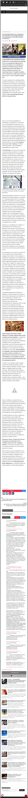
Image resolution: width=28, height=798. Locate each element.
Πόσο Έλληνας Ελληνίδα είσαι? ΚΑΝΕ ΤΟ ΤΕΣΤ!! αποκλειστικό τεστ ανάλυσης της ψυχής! (17, 753)
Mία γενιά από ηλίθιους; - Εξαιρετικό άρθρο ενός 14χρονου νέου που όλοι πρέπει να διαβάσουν (16, 721)
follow (14, 2)
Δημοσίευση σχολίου (7, 669)
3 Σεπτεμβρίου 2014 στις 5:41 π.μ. (14, 566)
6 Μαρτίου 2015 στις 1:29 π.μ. (13, 631)
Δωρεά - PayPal (21, 2)
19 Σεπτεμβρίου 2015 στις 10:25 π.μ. (15, 667)
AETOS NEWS (14, 8)
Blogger (17, 517)
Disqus (23, 517)
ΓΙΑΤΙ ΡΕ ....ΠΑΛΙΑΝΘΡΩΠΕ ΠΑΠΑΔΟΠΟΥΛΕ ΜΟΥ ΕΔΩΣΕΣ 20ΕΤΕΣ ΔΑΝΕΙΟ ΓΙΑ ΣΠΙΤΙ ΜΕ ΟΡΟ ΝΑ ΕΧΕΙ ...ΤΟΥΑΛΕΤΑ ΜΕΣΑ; (17, 681)
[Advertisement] (14, 21)
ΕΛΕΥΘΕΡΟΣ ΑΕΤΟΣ (14, 567)
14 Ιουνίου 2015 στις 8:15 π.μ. (13, 641)
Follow (23, 491)
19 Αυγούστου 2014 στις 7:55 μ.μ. (14, 529)
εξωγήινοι (6, 488)
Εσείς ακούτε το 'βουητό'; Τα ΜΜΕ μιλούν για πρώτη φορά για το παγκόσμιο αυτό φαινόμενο (17, 691)
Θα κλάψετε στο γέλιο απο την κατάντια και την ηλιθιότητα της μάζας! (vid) (16, 701)
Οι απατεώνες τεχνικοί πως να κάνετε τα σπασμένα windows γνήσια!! (16, 731)
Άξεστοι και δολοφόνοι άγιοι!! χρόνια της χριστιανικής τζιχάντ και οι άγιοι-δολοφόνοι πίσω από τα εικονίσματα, (17, 711)
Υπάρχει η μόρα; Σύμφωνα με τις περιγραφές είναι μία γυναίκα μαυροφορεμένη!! (15, 775)
